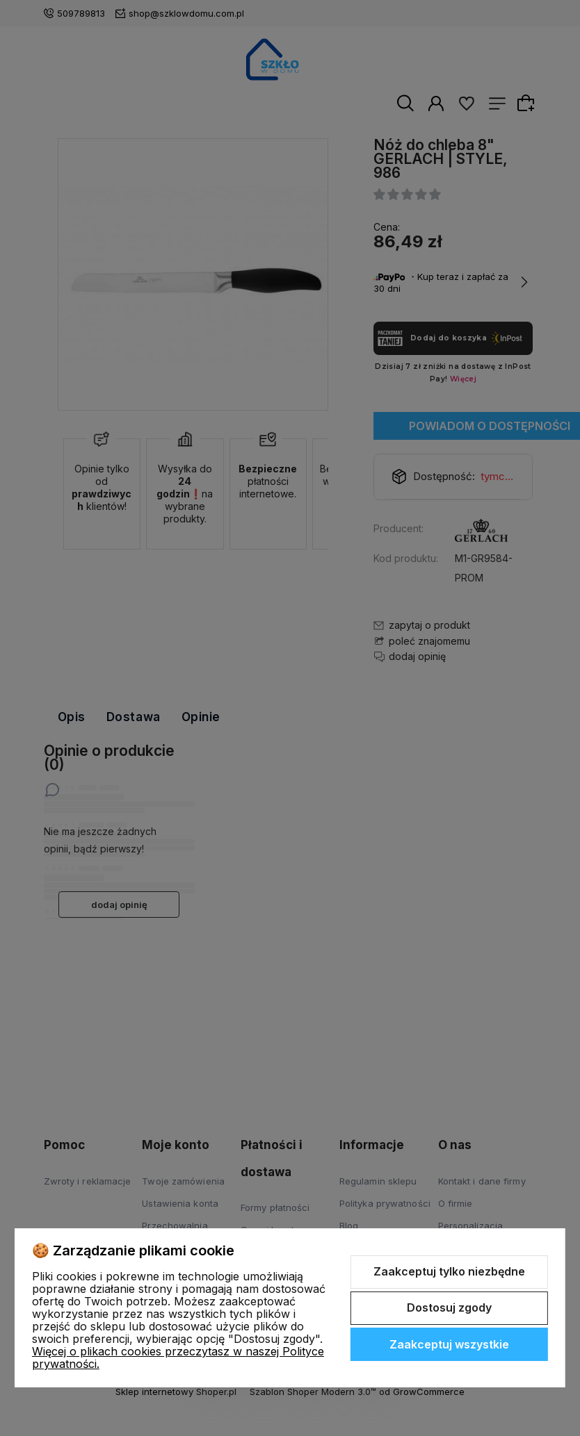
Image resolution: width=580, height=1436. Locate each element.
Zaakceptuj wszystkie (449, 1344)
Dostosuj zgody (449, 1307)
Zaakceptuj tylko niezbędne (449, 1271)
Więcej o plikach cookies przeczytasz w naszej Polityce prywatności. (178, 1357)
